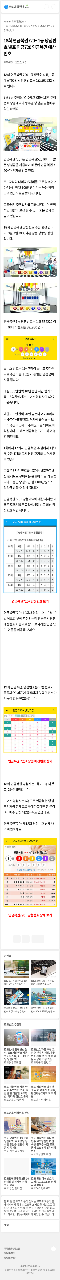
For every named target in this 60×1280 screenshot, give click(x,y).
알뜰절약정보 (10, 1252)
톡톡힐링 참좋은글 (12, 1248)
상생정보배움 (10, 1257)
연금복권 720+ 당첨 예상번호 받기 (30, 761)
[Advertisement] (30, 658)
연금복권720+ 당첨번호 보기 (30, 601)
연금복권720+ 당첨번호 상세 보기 (30, 915)
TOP (53, 1248)
